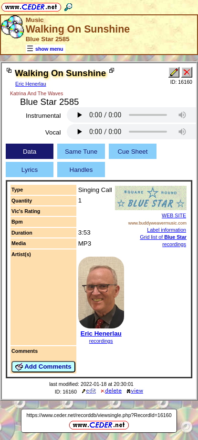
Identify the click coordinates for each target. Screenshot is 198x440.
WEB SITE (174, 215)
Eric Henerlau (30, 84)
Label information (166, 230)
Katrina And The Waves (36, 93)
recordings (101, 341)
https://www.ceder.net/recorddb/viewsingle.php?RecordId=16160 (98, 415)
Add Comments (43, 367)
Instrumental (43, 115)
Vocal (53, 132)
